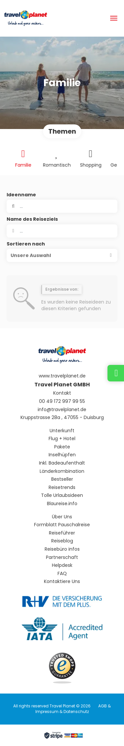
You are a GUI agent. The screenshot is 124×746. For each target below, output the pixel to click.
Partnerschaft (62, 557)
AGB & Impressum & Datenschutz (73, 708)
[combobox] (62, 231)
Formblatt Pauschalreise (62, 525)
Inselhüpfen (62, 455)
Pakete (62, 447)
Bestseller (62, 479)
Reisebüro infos (62, 549)
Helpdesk (62, 565)
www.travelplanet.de (62, 376)
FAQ (62, 573)
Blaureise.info (62, 504)
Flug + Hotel (62, 439)
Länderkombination (62, 471)
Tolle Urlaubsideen (62, 495)
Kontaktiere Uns (62, 581)
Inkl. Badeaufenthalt (62, 463)
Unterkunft (62, 431)
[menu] (114, 18)
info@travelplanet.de (62, 409)
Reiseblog (62, 541)
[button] (62, 255)
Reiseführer (62, 533)
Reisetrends (62, 487)
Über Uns (62, 517)
